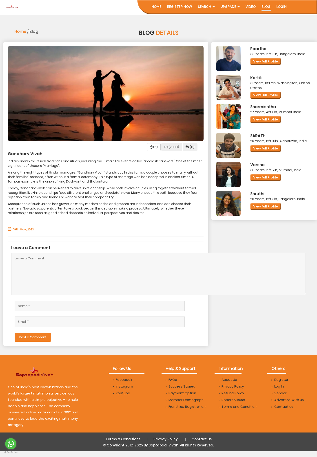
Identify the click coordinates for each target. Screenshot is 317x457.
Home (156, 6)
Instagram (123, 386)
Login (281, 6)
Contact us (282, 406)
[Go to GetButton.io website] (11, 452)
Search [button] (206, 6)
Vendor (278, 393)
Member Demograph (185, 399)
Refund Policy (231, 393)
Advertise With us (287, 399)
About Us (228, 379)
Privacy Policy (231, 386)
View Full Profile (265, 61)
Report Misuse (232, 399)
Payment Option (181, 393)
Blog (266, 6)
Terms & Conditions (123, 439)
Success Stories (180, 386)
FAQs (171, 379)
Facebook (122, 379)
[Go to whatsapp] (10, 443)
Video (251, 6)
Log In (277, 386)
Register (279, 379)
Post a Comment (33, 337)
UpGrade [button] (230, 6)
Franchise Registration (186, 406)
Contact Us (202, 439)
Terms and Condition (238, 406)
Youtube (121, 393)
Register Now (179, 6)
